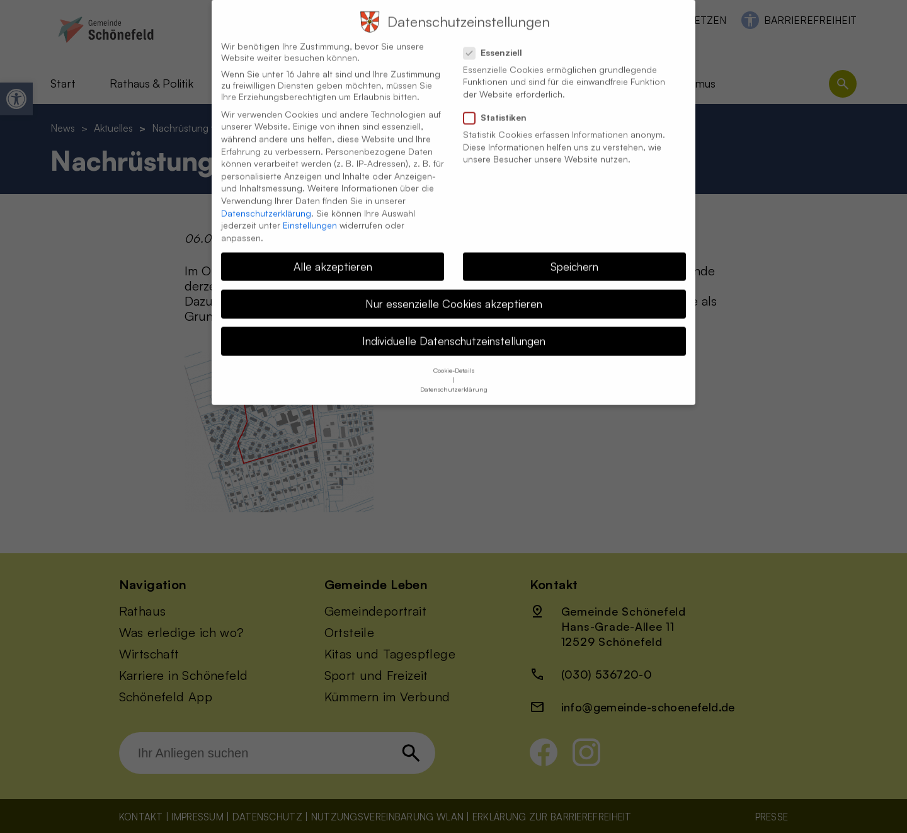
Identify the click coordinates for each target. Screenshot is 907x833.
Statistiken (500, 106)
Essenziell (498, 41)
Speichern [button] (574, 254)
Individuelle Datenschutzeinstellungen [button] (453, 329)
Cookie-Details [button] (453, 359)
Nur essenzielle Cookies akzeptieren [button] (453, 292)
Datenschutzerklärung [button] (454, 378)
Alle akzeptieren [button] (333, 254)
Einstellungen (310, 213)
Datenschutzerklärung (266, 201)
